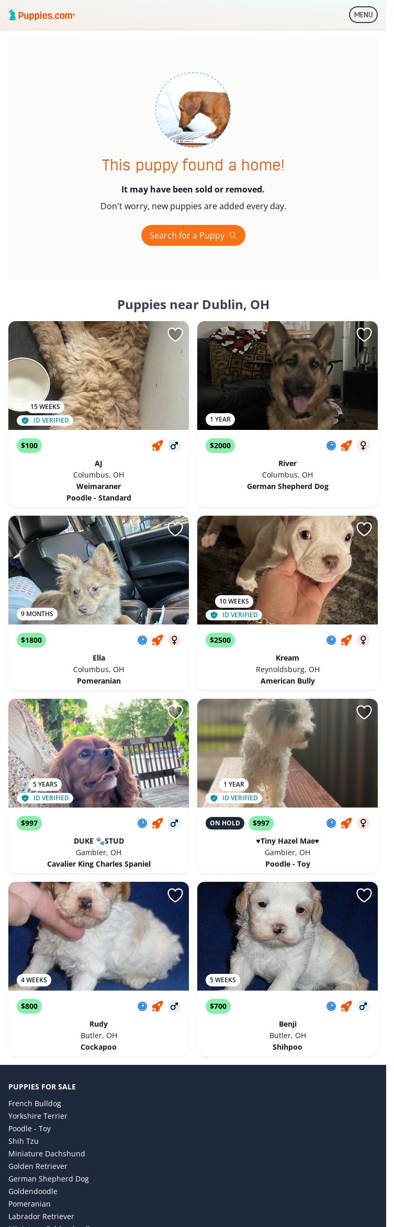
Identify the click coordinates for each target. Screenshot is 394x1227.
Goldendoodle (33, 1191)
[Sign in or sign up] (175, 334)
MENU (366, 16)
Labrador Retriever (41, 1216)
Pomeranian (29, 1204)
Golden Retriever (37, 1166)
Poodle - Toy (29, 1128)
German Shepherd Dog (48, 1179)
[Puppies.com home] (41, 14)
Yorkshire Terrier (37, 1116)
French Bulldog (34, 1103)
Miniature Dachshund (46, 1153)
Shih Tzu (23, 1141)
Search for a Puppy (193, 235)
